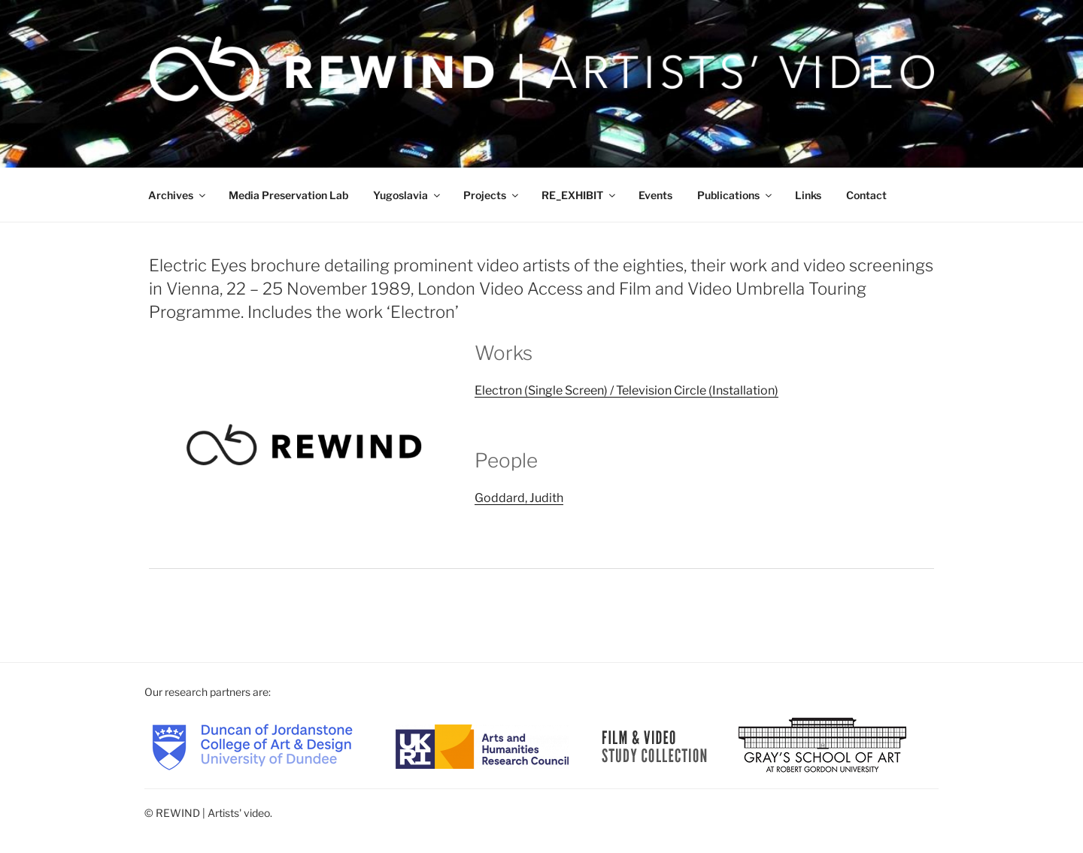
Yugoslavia (407, 195)
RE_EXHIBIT (579, 195)
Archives (178, 195)
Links (808, 195)
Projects (491, 195)
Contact (866, 195)
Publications (735, 195)
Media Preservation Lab (288, 195)
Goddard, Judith (519, 498)
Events (655, 195)
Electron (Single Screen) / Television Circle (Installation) (626, 390)
